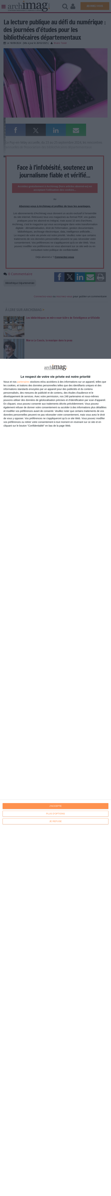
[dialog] (55, 777)
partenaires (23, 382)
